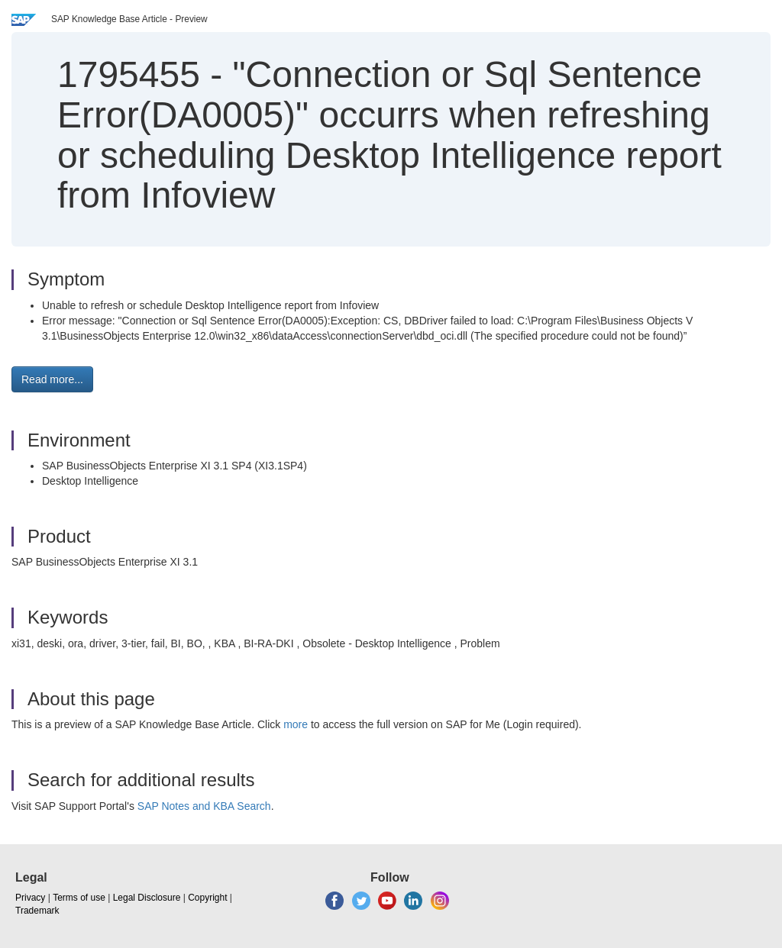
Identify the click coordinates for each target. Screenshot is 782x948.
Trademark (37, 910)
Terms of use (79, 897)
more (295, 724)
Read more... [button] (52, 379)
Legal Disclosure (147, 897)
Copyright (207, 897)
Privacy (30, 897)
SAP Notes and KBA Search (204, 806)
